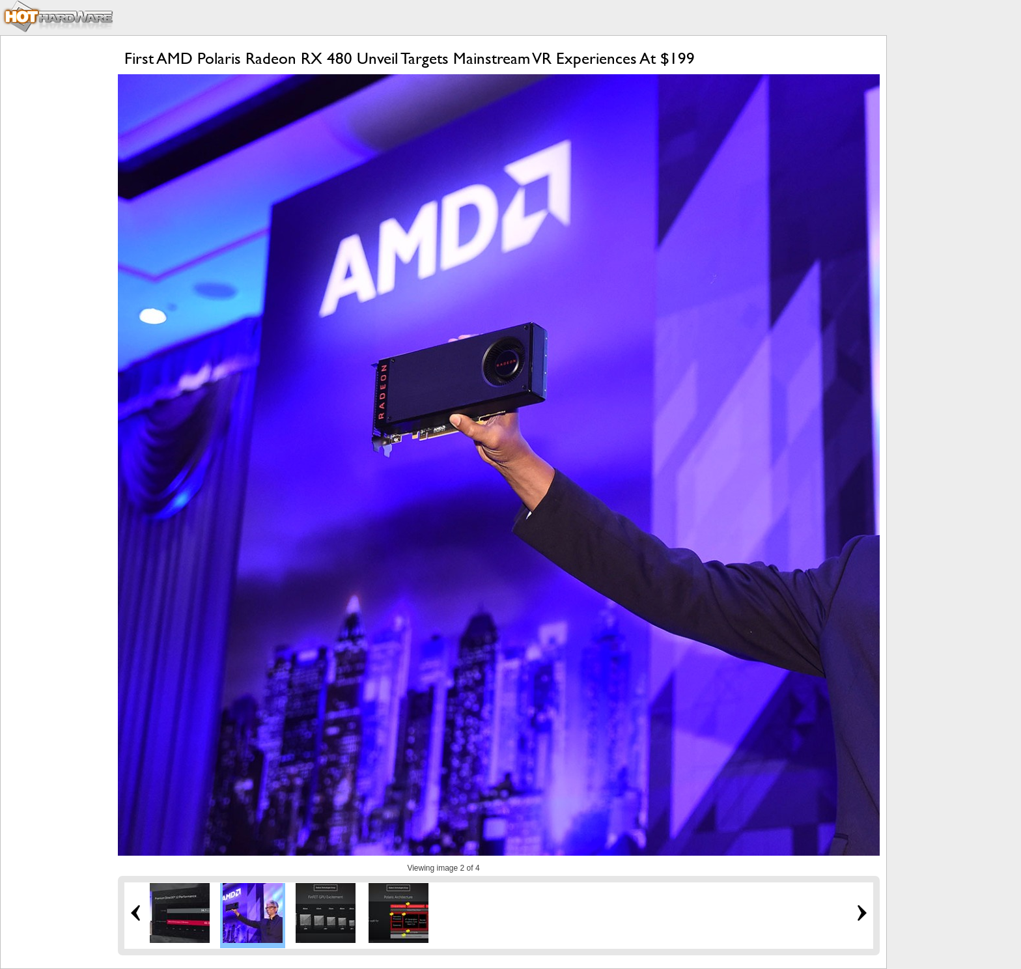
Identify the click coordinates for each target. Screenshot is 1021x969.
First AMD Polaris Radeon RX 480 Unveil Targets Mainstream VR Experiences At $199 (409, 58)
